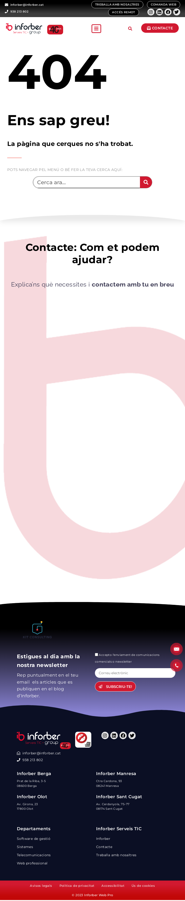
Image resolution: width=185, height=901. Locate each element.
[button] (96, 28)
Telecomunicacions (34, 855)
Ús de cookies (143, 886)
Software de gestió (33, 839)
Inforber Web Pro (98, 896)
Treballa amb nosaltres (116, 855)
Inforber (103, 839)
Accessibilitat (112, 886)
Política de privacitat (76, 886)
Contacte (104, 847)
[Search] (146, 182)
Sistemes (25, 847)
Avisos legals (41, 886)
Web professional (32, 864)
